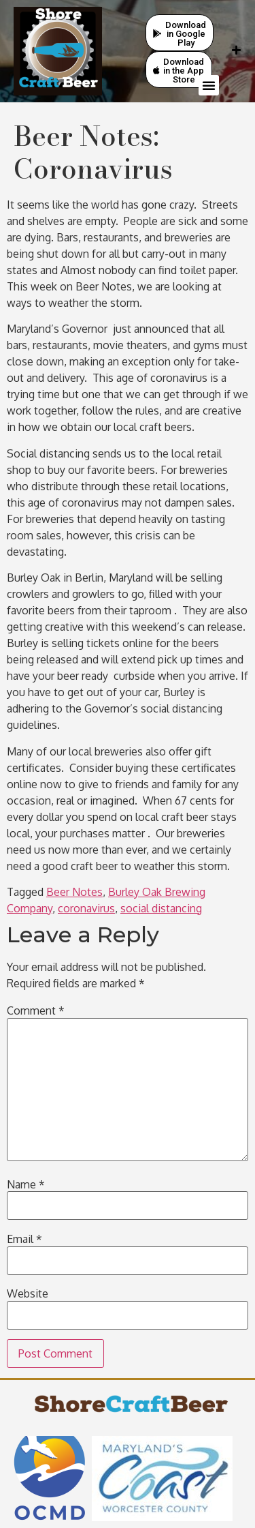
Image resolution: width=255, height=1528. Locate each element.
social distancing (161, 908)
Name (26, 1184)
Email (24, 1238)
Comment (36, 1010)
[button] (209, 85)
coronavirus (86, 908)
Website (27, 1293)
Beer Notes (74, 892)
